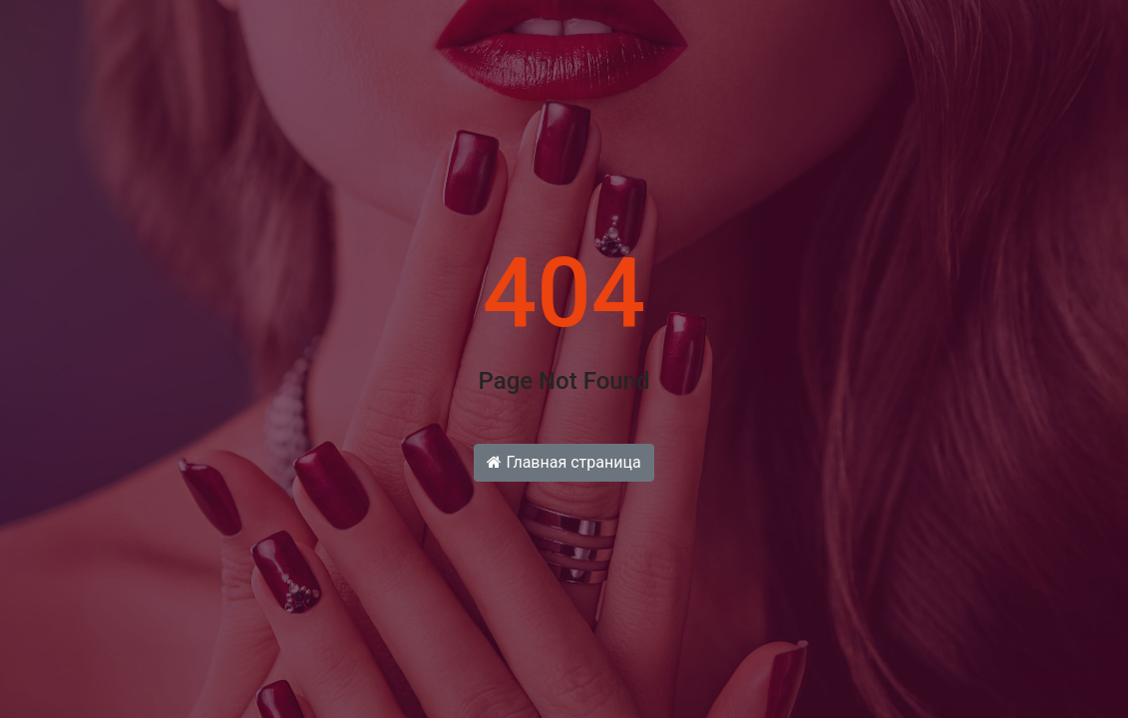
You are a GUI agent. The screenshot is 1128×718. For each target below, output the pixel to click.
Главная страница (563, 462)
